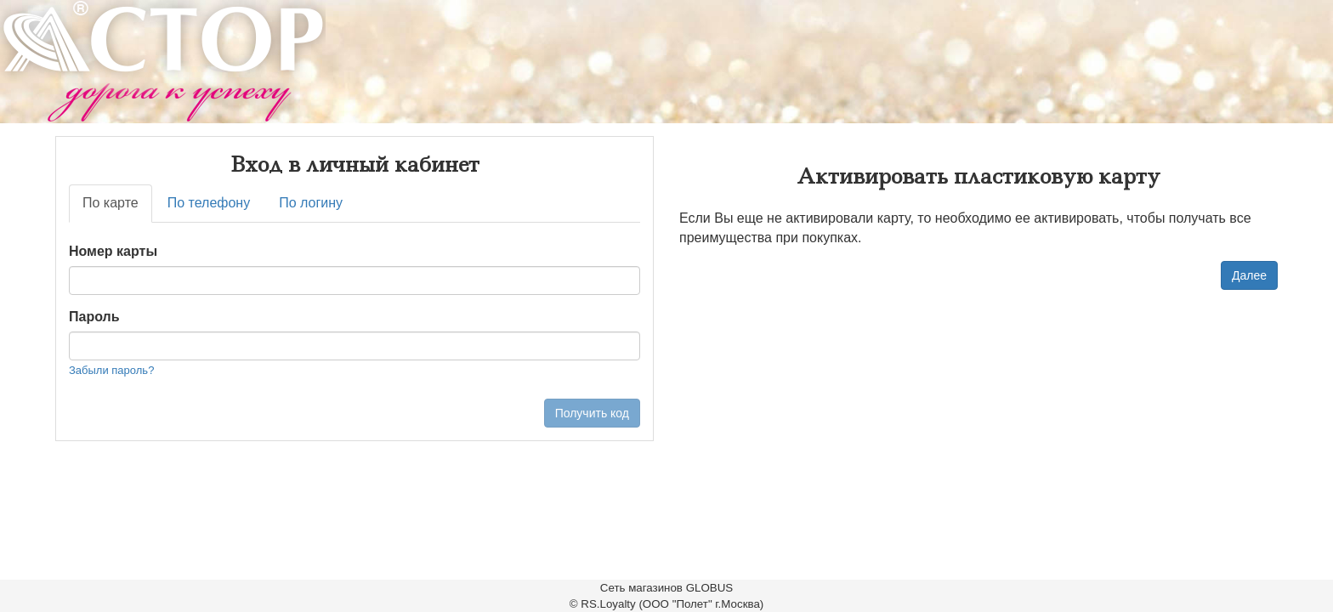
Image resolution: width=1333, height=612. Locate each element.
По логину (311, 203)
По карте (110, 203)
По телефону (209, 203)
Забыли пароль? (111, 370)
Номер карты (113, 251)
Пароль (94, 316)
